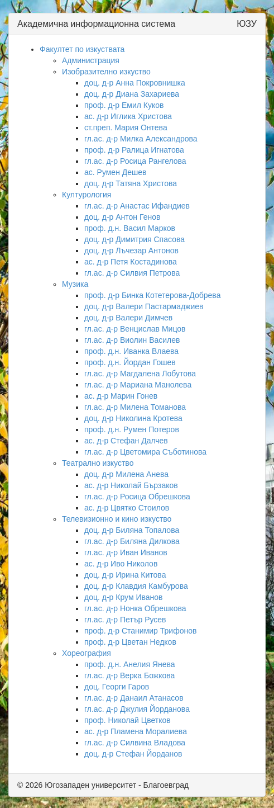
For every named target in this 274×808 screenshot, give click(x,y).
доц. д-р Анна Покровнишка (134, 82)
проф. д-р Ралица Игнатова (134, 149)
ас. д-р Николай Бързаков (131, 485)
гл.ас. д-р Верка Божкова (129, 675)
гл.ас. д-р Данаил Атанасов (134, 697)
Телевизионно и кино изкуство (116, 518)
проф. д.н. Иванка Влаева (131, 351)
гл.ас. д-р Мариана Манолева (137, 384)
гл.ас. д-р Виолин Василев (132, 340)
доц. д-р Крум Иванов (123, 597)
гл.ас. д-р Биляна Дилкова (132, 541)
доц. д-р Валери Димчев (128, 317)
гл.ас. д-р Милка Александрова (141, 138)
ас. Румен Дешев (115, 172)
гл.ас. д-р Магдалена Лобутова (140, 373)
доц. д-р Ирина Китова (125, 574)
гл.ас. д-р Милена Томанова (135, 407)
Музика (75, 284)
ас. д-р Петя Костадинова (130, 261)
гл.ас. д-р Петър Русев (125, 619)
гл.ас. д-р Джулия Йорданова (137, 709)
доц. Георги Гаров (116, 686)
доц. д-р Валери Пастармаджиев (144, 306)
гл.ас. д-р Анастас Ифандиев (137, 205)
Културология (86, 194)
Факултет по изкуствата (82, 49)
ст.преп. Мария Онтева (125, 127)
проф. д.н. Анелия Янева (129, 664)
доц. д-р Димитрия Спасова (134, 239)
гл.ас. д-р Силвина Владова (134, 742)
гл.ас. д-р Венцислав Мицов (134, 328)
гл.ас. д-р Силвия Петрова (132, 272)
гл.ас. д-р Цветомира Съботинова (145, 451)
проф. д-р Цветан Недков (130, 641)
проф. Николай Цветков (127, 720)
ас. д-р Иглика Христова (128, 116)
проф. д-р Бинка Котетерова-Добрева (152, 295)
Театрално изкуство (97, 463)
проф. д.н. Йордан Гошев (130, 362)
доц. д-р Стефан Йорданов (133, 753)
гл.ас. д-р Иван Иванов (125, 552)
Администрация (90, 60)
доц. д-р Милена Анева (126, 474)
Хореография (86, 653)
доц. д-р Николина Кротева (133, 418)
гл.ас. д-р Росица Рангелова (135, 161)
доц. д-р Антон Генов (122, 216)
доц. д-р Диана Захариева (131, 93)
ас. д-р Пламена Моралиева (135, 731)
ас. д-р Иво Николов (120, 563)
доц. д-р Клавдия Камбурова (136, 586)
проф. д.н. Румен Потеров (131, 429)
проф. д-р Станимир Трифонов (140, 630)
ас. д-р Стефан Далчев (126, 440)
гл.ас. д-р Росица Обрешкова (137, 496)
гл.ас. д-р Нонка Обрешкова (135, 608)
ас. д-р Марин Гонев (120, 395)
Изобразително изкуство (106, 71)
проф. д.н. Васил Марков (129, 228)
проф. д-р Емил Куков (124, 105)
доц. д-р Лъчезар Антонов (131, 250)
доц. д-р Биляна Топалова (131, 530)
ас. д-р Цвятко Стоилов (126, 507)
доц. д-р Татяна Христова (130, 183)
